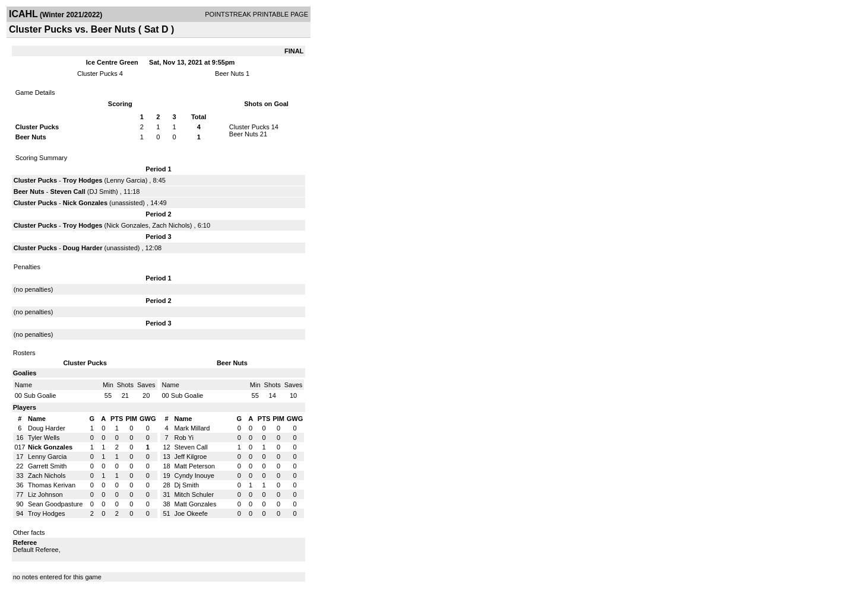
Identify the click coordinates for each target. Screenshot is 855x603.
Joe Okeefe (191, 513)
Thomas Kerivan (51, 485)
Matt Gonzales (196, 504)
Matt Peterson (195, 466)
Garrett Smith (47, 466)
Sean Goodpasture (55, 504)
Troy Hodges (83, 180)
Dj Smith (187, 485)
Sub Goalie (40, 395)
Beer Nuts (229, 73)
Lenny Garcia (125, 180)
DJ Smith (102, 191)
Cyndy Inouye (194, 475)
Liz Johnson (45, 494)
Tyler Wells (44, 437)
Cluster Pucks (98, 73)
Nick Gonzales (85, 202)
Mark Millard (192, 428)
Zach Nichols (171, 225)
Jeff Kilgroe (191, 456)
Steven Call (67, 191)
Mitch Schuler (194, 494)
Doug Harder (83, 247)
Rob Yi (184, 437)
